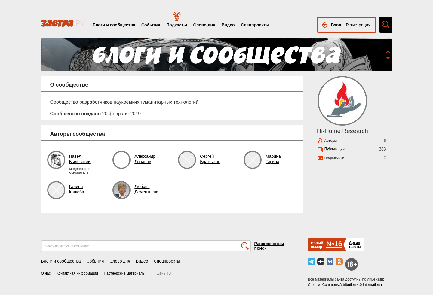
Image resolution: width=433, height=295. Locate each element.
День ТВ (164, 273)
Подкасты (176, 25)
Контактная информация (77, 273)
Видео (228, 25)
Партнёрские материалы (124, 273)
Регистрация (358, 25)
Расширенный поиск (269, 246)
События (150, 25)
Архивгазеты (355, 245)
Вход (336, 25)
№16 (334, 244)
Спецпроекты (255, 25)
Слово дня (204, 25)
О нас (46, 273)
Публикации (334, 149)
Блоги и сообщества (114, 25)
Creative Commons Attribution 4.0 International (345, 285)
